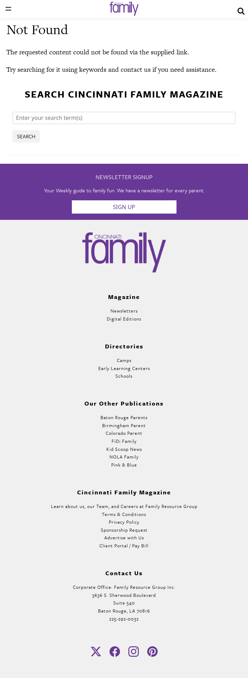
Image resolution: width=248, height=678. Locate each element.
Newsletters (124, 310)
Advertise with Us (124, 537)
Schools (124, 375)
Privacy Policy (124, 521)
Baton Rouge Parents (124, 417)
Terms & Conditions (124, 514)
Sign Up (124, 207)
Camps (124, 360)
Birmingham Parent (124, 425)
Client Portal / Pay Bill (124, 545)
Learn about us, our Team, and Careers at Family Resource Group (124, 506)
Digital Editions (124, 318)
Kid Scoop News (124, 449)
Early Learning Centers (124, 368)
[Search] (124, 118)
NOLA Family (124, 456)
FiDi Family (124, 441)
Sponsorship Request (124, 529)
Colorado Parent (124, 433)
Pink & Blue (124, 464)
